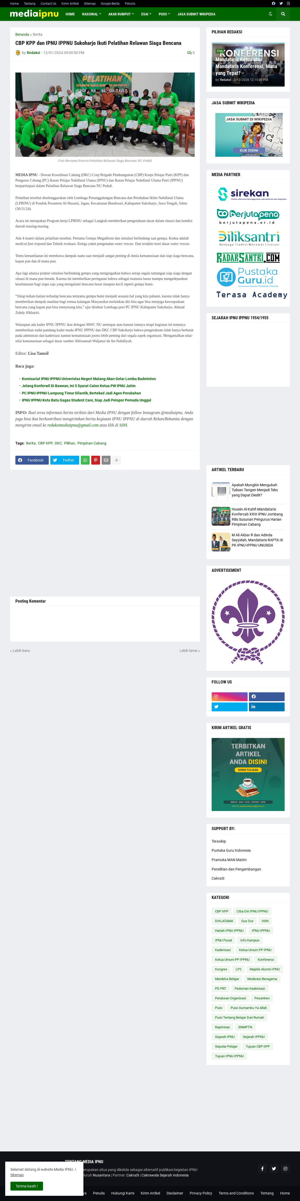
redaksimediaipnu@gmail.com (73, 425)
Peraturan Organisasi (230, 998)
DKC (58, 443)
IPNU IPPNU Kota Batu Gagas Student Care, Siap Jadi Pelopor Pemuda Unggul (86, 400)
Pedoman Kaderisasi (250, 988)
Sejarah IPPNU (254, 1037)
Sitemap (90, 3)
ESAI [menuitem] (144, 14)
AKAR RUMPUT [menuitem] (119, 14)
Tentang (29, 3)
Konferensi (266, 960)
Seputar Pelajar (226, 1046)
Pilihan (69, 443)
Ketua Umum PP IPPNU (232, 960)
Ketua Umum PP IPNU (255, 950)
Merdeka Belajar (227, 979)
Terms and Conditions (236, 1193)
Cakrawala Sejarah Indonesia (165, 1175)
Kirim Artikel (70, 3)
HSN (265, 921)
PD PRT (220, 988)
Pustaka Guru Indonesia (231, 850)
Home (14, 3)
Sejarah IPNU (225, 1037)
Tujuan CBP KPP (258, 1046)
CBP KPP (45, 443)
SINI (123, 425)
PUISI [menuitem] (163, 14)
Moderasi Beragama (262, 979)
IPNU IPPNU (261, 931)
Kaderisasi (223, 950)
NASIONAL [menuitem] (90, 14)
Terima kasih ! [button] (27, 1186)
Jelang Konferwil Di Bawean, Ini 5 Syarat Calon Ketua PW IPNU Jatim (79, 386)
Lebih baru (21, 650)
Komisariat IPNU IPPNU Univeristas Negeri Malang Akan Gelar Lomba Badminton (89, 379)
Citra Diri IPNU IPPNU (252, 911)
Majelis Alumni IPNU (265, 969)
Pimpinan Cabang (91, 443)
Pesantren (262, 998)
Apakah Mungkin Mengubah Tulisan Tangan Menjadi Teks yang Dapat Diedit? (255, 490)
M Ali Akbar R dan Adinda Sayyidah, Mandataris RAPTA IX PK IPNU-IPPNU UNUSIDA (257, 540)
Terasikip (219, 841)
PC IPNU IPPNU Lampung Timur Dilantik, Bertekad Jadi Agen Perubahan (81, 393)
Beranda (22, 34)
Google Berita (110, 3)
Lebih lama (188, 650)
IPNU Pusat (223, 940)
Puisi (218, 1008)
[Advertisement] (105, 533)
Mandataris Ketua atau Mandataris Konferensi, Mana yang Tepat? (246, 66)
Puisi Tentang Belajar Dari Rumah (239, 1017)
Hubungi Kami (122, 1193)
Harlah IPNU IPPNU (229, 931)
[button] (270, 14)
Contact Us (48, 3)
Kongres (221, 969)
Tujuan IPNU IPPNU (229, 1056)
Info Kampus (249, 940)
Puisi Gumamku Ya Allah (249, 1008)
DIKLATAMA (224, 921)
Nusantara (101, 1175)
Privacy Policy (201, 1193)
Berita (37, 34)
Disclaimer (175, 1193)
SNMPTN (245, 1027)
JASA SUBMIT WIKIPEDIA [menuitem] (196, 14)
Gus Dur (247, 921)
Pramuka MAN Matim (229, 860)
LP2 (238, 969)
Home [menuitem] (70, 14)
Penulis (130, 3)
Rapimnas (222, 1027)
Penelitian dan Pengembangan (236, 869)
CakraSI (218, 878)
